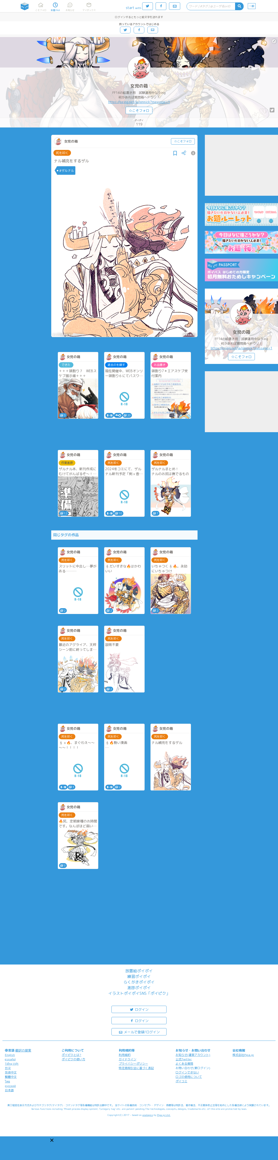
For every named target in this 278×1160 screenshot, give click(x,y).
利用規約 (124, 1055)
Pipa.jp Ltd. (163, 1115)
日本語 (9, 1090)
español (10, 1059)
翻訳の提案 (23, 1050)
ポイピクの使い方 (73, 1059)
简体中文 (11, 1072)
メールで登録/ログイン (139, 1032)
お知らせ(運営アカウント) (193, 1055)
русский (10, 1086)
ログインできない (187, 1072)
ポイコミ (181, 1081)
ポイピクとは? (71, 1055)
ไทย (7, 1081)
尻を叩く (62, 153)
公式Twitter (184, 1059)
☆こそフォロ (139, 110)
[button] (51, 1140)
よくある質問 (184, 1064)
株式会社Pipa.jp (243, 1055)
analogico (147, 1115)
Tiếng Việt (12, 1064)
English (10, 1055)
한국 (8, 1068)
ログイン (139, 1009)
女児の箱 (139, 86)
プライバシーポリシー (133, 1064)
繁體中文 (11, 1077)
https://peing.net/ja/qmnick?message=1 (139, 102)
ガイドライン (127, 1059)
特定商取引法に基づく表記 (136, 1068)
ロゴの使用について (189, 1077)
